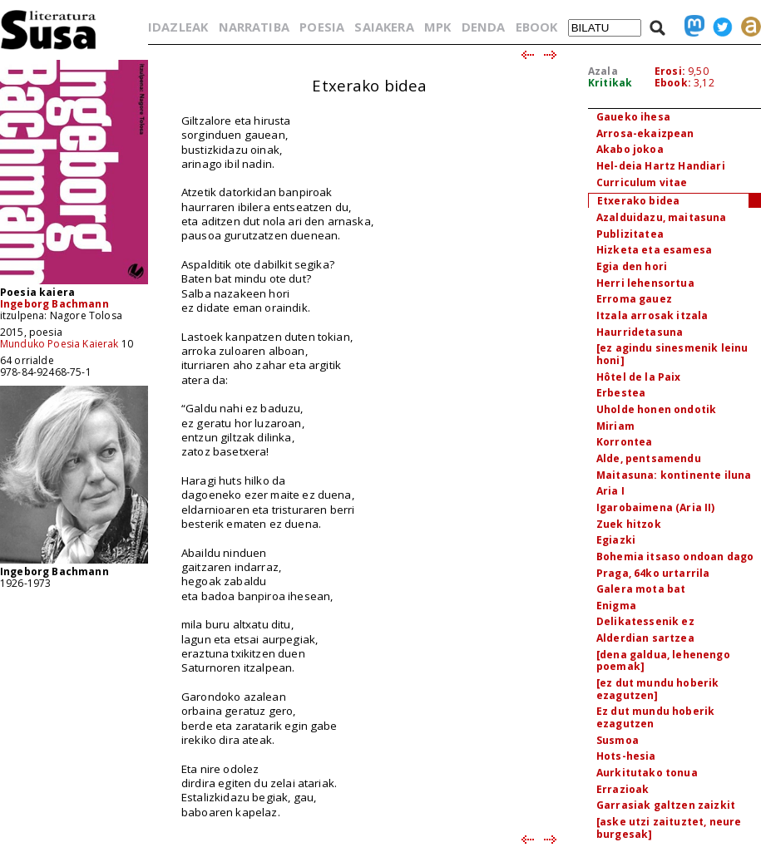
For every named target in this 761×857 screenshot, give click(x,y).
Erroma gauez (634, 299)
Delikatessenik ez (645, 621)
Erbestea (620, 393)
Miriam (615, 426)
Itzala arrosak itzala (652, 315)
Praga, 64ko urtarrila (652, 573)
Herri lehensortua (645, 283)
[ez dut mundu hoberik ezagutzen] (657, 689)
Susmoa (617, 740)
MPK (437, 26)
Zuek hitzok (628, 524)
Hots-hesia (626, 756)
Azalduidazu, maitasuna (661, 217)
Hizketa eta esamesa (654, 250)
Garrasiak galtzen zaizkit (665, 805)
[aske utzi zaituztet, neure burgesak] (668, 828)
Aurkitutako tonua (647, 773)
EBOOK (537, 26)
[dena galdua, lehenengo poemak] (663, 661)
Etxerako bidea (638, 201)
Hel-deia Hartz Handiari (660, 166)
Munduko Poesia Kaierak (59, 344)
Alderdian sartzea (645, 638)
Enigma (616, 605)
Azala (603, 71)
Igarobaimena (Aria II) (655, 507)
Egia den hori (631, 266)
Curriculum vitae (642, 182)
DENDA (484, 26)
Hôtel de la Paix (638, 377)
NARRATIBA (254, 26)
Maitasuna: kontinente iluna (673, 475)
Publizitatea (630, 234)
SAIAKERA (383, 26)
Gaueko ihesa (633, 117)
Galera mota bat (640, 589)
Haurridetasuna (639, 332)
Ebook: (673, 83)
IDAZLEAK (178, 26)
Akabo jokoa (630, 149)
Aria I (610, 491)
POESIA (321, 26)
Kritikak (610, 83)
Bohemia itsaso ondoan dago (675, 556)
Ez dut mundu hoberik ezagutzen (655, 717)
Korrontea (624, 442)
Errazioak (622, 789)
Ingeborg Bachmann (54, 304)
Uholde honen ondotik (656, 409)
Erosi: (670, 71)
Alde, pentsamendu (648, 458)
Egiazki (615, 540)
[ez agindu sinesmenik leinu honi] (672, 354)
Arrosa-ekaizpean (645, 133)
